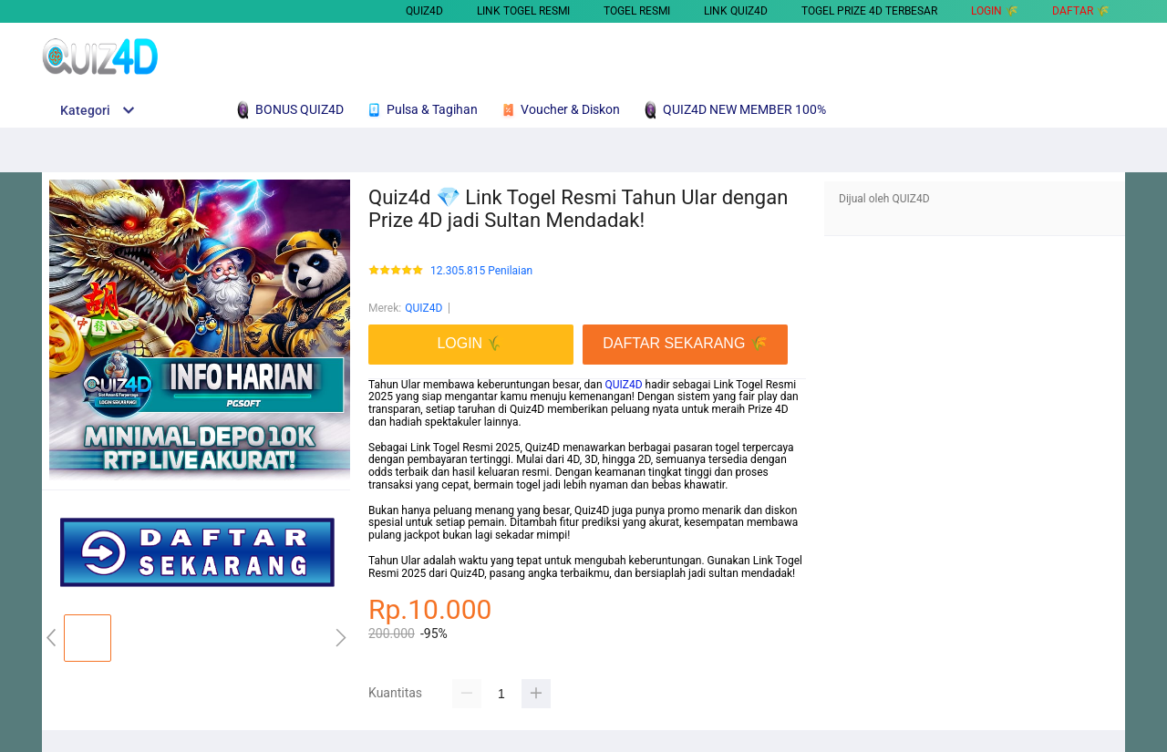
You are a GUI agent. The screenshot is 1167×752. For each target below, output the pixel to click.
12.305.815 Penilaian (481, 271)
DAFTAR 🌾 (1081, 11)
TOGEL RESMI (637, 11)
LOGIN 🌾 (994, 11)
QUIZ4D (424, 11)
